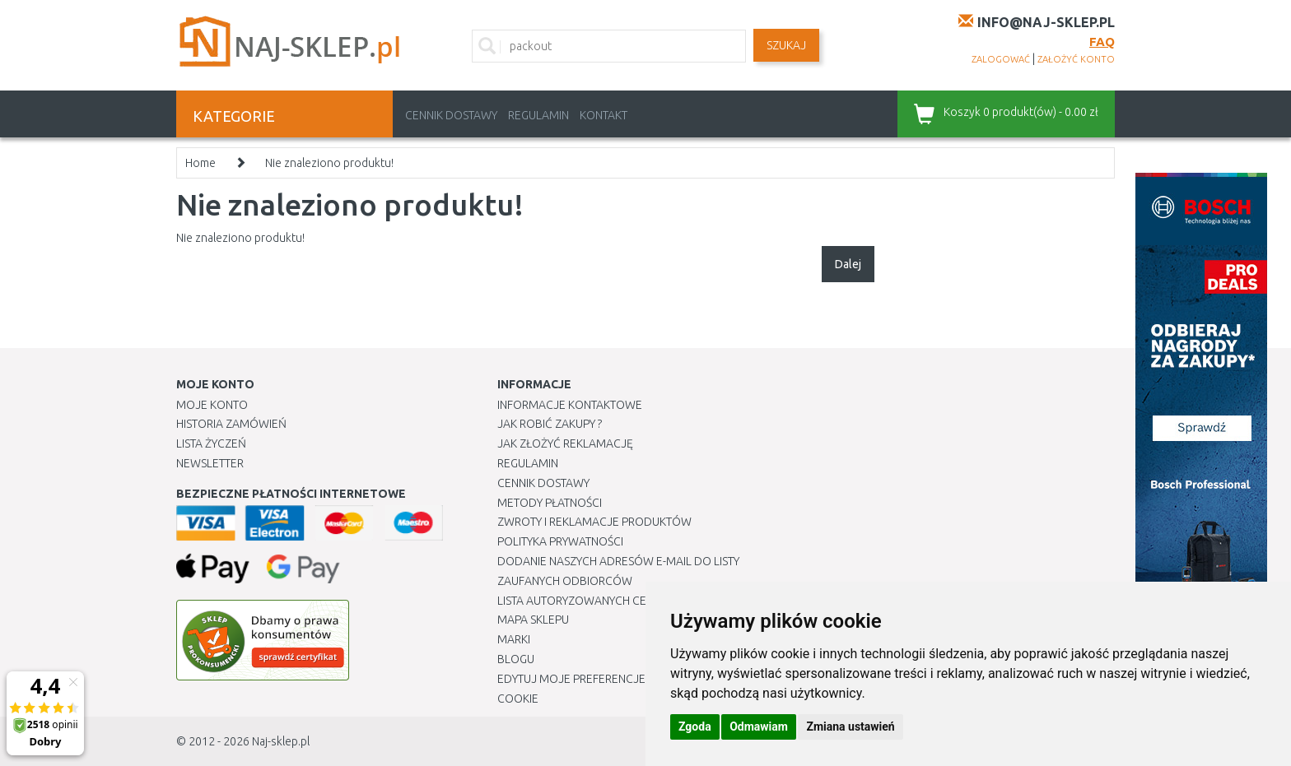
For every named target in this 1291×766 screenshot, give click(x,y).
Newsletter (210, 463)
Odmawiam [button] (758, 726)
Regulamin (538, 115)
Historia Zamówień (231, 423)
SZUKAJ (786, 45)
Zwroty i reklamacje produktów (594, 521)
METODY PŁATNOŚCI (549, 502)
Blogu (515, 659)
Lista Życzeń (211, 443)
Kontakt (603, 115)
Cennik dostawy (451, 115)
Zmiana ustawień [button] (850, 726)
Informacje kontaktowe (569, 404)
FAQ (1102, 42)
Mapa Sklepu (533, 619)
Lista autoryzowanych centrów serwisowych (632, 600)
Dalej (848, 264)
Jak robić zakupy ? (549, 423)
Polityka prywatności (560, 541)
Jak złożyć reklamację (565, 443)
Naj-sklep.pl (281, 741)
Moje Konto (212, 404)
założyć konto (1076, 59)
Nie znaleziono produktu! (329, 162)
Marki (513, 639)
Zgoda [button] (694, 726)
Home (200, 162)
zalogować (1001, 59)
